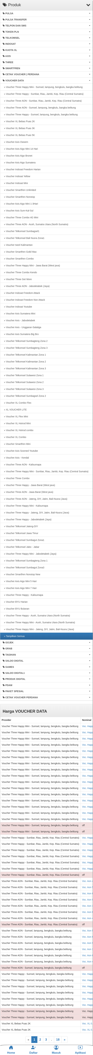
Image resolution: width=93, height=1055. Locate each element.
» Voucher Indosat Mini (15, 183)
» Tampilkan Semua (13, 636)
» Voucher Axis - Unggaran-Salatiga (22, 327)
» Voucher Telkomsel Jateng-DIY (20, 526)
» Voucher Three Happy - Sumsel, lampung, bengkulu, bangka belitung (40, 114)
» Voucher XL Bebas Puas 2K (19, 121)
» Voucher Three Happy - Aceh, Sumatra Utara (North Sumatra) (36, 615)
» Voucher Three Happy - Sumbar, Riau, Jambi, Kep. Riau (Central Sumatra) (43, 94)
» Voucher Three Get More (17, 279)
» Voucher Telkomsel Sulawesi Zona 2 (23, 382)
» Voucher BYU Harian (15, 601)
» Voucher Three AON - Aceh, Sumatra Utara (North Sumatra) (35, 224)
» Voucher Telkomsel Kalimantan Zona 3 (24, 368)
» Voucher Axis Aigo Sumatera (19, 162)
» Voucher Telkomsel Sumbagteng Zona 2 (25, 341)
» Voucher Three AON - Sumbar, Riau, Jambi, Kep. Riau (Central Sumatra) (42, 100)
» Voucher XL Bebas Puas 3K (19, 128)
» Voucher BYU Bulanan (16, 608)
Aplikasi (80, 1049)
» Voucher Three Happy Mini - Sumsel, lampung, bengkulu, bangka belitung (43, 87)
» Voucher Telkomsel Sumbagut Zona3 (23, 567)
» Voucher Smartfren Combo (18, 258)
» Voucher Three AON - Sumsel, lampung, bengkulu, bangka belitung (39, 107)
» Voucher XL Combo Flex (17, 402)
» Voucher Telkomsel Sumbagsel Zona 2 (24, 396)
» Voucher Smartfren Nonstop (19, 197)
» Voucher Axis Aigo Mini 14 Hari (20, 148)
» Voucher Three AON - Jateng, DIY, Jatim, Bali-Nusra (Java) (35, 499)
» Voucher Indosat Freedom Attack (21, 293)
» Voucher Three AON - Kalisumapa (22, 464)
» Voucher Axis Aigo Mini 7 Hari (20, 588)
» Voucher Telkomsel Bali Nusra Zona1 (23, 238)
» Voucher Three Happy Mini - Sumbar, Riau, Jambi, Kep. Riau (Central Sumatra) (45, 471)
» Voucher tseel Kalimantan (18, 245)
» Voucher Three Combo (16, 478)
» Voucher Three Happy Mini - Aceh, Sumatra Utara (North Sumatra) (39, 622)
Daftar (33, 1049)
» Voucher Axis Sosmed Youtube (20, 450)
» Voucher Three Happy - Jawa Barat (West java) (29, 485)
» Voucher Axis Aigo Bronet (17, 155)
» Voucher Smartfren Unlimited (19, 190)
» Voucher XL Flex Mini (15, 416)
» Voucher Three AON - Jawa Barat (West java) (28, 492)
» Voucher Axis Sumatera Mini (19, 313)
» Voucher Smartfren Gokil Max (20, 251)
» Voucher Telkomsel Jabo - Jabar (21, 547)
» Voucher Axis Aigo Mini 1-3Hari (20, 203)
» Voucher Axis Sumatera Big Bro (21, 334)
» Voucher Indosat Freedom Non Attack (24, 299)
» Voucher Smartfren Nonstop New (21, 574)
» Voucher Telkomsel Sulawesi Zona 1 (23, 375)
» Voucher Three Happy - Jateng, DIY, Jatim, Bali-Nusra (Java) (36, 512)
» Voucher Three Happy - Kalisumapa (23, 595)
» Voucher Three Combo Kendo (20, 272)
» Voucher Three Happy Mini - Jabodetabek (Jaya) (29, 553)
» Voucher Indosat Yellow (16, 176)
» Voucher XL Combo (14, 437)
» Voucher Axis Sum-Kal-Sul (18, 210)
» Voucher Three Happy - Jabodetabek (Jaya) (27, 519)
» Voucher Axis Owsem (15, 142)
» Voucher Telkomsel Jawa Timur (20, 533)
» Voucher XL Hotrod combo (18, 430)
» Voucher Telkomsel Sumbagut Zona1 (23, 540)
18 (57, 1039)
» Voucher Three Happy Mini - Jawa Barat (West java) (31, 265)
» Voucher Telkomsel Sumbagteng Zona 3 (25, 348)
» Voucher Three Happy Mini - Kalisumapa (25, 505)
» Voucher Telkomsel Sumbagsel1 (21, 231)
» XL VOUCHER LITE (15, 409)
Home (11, 1049)
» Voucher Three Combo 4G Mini (20, 217)
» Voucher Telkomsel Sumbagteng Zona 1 (25, 560)
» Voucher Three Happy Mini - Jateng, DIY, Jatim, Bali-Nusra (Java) (38, 629)
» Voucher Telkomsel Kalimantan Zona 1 (24, 354)
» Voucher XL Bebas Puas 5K (19, 135)
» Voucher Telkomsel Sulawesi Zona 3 (23, 389)
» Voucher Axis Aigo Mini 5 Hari (20, 581)
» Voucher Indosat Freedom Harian (22, 169)
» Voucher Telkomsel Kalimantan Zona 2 (24, 361)
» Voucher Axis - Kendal (16, 457)
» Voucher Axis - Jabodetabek (19, 320)
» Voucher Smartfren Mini (16, 444)
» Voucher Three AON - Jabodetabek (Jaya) (26, 286)
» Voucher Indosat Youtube (17, 306)
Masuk (56, 1049)
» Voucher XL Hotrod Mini (17, 423)
